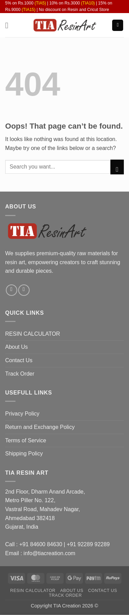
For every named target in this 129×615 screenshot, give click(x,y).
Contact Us (18, 360)
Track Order (19, 374)
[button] (9, 25)
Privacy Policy (22, 414)
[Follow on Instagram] (24, 290)
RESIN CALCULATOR (32, 334)
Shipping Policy (24, 453)
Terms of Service (25, 440)
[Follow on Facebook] (11, 290)
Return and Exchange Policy (40, 427)
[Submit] (117, 167)
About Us (16, 347)
